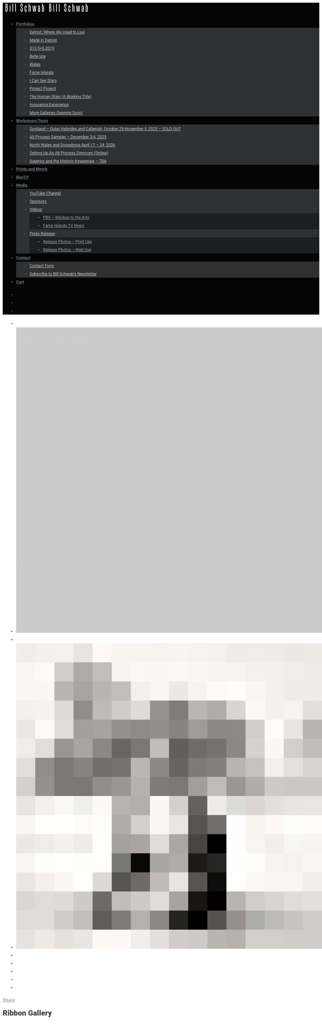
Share (9, 1000)
